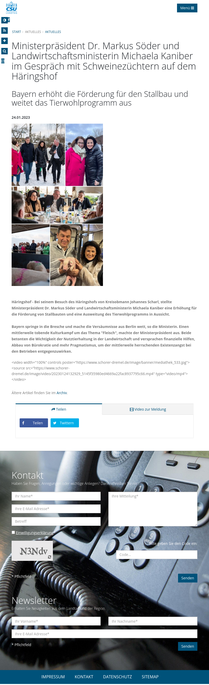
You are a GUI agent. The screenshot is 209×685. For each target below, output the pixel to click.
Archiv (62, 393)
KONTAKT (84, 678)
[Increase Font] (4, 41)
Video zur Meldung (148, 409)
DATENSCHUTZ (117, 678)
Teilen (59, 409)
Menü (187, 7)
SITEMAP (150, 678)
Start (16, 32)
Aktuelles (53, 32)
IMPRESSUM (53, 678)
